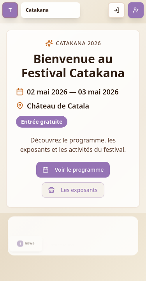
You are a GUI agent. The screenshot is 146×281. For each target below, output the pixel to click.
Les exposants (72, 190)
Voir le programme (73, 169)
